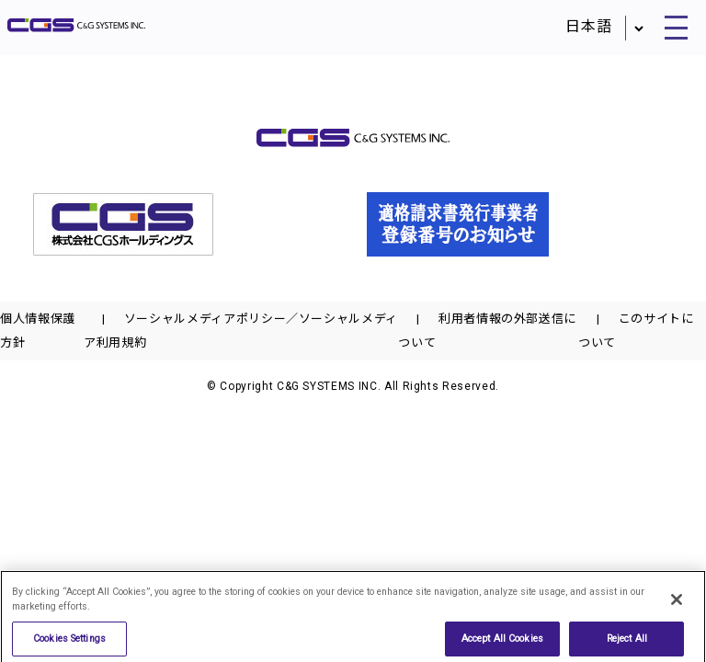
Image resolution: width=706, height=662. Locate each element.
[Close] (676, 605)
